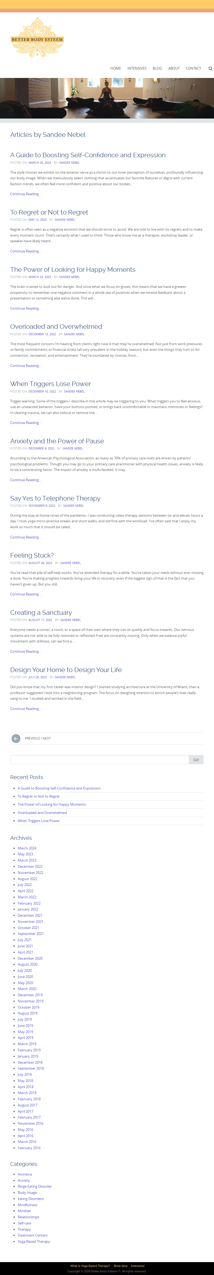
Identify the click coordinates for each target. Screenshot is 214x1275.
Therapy (24, 1229)
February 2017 (29, 1117)
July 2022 (25, 884)
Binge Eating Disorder (35, 1186)
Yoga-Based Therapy (34, 1241)
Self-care (24, 1223)
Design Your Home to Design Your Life (66, 670)
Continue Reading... (25, 193)
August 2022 (27, 878)
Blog (157, 68)
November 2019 (30, 1001)
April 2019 (25, 1037)
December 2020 (30, 958)
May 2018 (25, 1080)
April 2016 (25, 1135)
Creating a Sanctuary (41, 612)
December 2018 (30, 1062)
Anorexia (25, 1174)
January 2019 (28, 1056)
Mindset (24, 1210)
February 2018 (29, 1099)
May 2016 (25, 1129)
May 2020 (25, 982)
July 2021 (25, 939)
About (174, 68)
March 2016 (27, 1141)
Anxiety (24, 1180)
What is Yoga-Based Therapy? (90, 1265)
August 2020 (27, 964)
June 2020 (25, 976)
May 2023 (25, 854)
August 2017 (27, 1105)
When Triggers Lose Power (50, 384)
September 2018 (31, 1068)
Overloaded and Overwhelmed (56, 326)
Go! (196, 759)
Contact (193, 68)
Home (115, 68)
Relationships (28, 1217)
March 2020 (27, 988)
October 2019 (28, 1007)
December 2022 (30, 866)
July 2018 (25, 1074)
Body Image (27, 1192)
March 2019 (27, 1043)
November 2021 (30, 921)
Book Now (120, 1265)
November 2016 (30, 1123)
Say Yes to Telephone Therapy (55, 498)
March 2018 (27, 1092)
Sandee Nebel (69, 162)
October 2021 (28, 927)
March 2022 (27, 897)
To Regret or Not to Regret (49, 212)
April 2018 (25, 1086)
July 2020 (25, 970)
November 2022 (30, 872)
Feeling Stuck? (32, 555)
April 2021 (25, 952)
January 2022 (28, 909)
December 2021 (30, 915)
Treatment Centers (33, 1235)
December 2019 (30, 994)
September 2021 (31, 933)
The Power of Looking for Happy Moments (72, 269)
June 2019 (25, 1025)
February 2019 (29, 1050)
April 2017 (25, 1111)
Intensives (137, 68)
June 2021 (25, 946)
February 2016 (29, 1147)
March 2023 (27, 860)
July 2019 (25, 1019)
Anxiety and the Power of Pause (57, 441)
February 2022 (29, 903)
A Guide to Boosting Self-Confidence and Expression (88, 155)
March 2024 (27, 848)
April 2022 (25, 890)
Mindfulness (27, 1204)
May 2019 (25, 1031)
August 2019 (27, 1013)
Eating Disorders (31, 1198)
